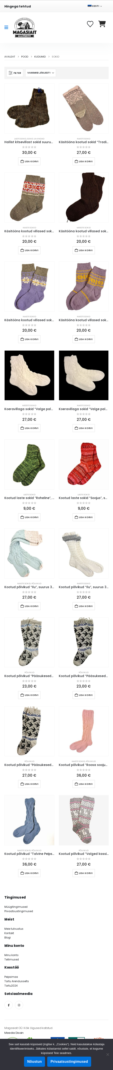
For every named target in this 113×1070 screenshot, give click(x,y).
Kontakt (9, 933)
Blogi (7, 937)
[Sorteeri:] (40, 73)
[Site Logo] (25, 27)
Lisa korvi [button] (31, 161)
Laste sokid (20, 138)
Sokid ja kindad (35, 138)
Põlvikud (36, 583)
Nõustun (34, 1061)
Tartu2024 (10, 985)
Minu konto (11, 955)
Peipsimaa (11, 977)
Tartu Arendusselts (16, 981)
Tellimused (11, 959)
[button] (15, 73)
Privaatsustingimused (18, 911)
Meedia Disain (14, 1033)
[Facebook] (8, 1005)
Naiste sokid (83, 138)
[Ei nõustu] (107, 1054)
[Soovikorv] (90, 24)
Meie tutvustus (13, 929)
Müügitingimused (16, 907)
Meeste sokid (84, 227)
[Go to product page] (29, 108)
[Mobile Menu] (7, 27)
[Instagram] (19, 1005)
